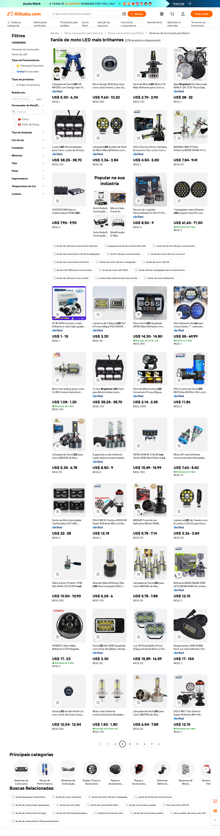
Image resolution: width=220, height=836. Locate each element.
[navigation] (28, 389)
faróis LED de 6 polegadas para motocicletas (160, 270)
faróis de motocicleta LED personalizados (35, 821)
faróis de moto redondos (66, 797)
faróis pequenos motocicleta (28, 797)
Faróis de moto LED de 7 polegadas (115, 262)
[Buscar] (137, 14)
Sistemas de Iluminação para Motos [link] (169, 33)
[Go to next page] (159, 744)
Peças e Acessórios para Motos (126, 33)
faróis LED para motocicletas (123, 254)
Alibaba (55, 33)
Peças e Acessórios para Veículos (83, 33)
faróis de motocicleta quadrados (30, 805)
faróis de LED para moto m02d (70, 278)
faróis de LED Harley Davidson (70, 813)
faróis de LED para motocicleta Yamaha (75, 246)
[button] (124, 14)
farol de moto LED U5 (176, 805)
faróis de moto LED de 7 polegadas (107, 797)
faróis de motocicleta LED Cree (71, 262)
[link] (215, 801)
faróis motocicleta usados (140, 805)
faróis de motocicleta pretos (146, 813)
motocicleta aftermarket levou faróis (116, 278)
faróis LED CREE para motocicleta (72, 270)
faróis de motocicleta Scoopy (29, 813)
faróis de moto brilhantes (159, 278)
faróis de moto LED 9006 (113, 270)
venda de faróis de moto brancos (153, 797)
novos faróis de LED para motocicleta (174, 246)
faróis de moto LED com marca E (166, 254)
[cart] (173, 14)
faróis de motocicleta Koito (102, 805)
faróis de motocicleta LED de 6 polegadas (76, 254)
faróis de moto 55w (68, 805)
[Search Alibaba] (85, 14)
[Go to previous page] (100, 744)
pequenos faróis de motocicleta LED (125, 246)
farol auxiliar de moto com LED (188, 813)
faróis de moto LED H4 (155, 262)
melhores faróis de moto (108, 813)
